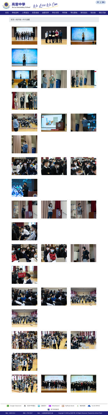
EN (103, 2)
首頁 (7, 12)
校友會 (93, 12)
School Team (98, 413)
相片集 (18, 19)
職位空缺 (102, 12)
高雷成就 (35, 12)
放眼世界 (45, 12)
